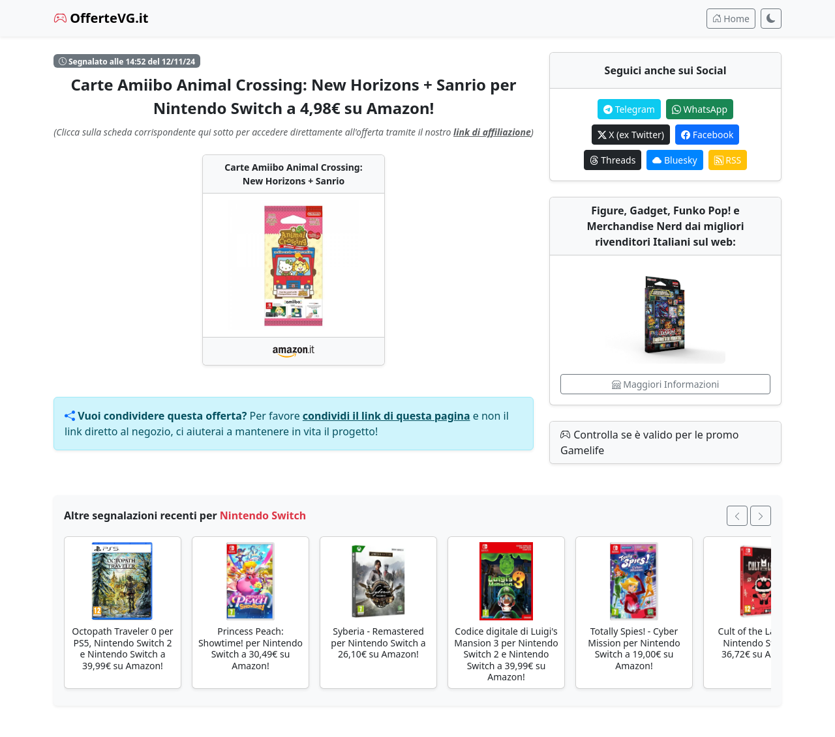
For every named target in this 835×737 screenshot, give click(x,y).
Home (731, 18)
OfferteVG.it (101, 18)
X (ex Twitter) (631, 134)
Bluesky (674, 160)
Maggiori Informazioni (666, 384)
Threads (613, 160)
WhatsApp (699, 109)
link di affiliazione (492, 132)
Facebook (707, 134)
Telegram (629, 109)
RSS (728, 160)
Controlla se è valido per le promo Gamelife (649, 442)
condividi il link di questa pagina (386, 416)
